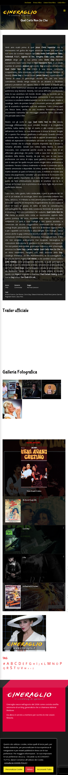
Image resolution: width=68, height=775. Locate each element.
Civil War (26, 529)
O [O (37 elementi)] (57, 663)
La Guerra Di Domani (30, 586)
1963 (6, 287)
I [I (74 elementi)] (36, 663)
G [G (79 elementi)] (30, 663)
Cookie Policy (61, 2)
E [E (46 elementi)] (23, 663)
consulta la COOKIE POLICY (15, 763)
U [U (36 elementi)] (18, 668)
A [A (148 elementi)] (8, 663)
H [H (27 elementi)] (34, 663)
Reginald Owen (10, 297)
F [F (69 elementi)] (26, 663)
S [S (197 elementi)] (11, 668)
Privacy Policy (37, 2)
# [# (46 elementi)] (4, 663)
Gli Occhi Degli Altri (30, 500)
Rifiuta (29, 769)
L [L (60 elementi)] (45, 663)
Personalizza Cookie (13, 769)
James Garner (57, 294)
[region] (28, 756)
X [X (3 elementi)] (28, 668)
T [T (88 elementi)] (15, 668)
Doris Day (27, 294)
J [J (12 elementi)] (39, 664)
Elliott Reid (48, 294)
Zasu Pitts (19, 297)
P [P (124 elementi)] (61, 663)
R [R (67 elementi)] (8, 668)
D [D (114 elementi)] (19, 663)
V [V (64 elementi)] (22, 667)
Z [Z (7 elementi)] (33, 668)
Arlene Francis (10, 294)
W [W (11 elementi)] (25, 668)
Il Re (24, 558)
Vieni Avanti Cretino (34, 491)
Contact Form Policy (50, 2)
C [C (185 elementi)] (15, 663)
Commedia (18, 287)
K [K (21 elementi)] (42, 664)
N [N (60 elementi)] (53, 663)
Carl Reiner (20, 294)
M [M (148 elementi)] (49, 663)
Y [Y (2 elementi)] (30, 668)
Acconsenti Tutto (44, 769)
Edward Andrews (37, 294)
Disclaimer (28, 2)
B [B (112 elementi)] (12, 663)
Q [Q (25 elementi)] (4, 668)
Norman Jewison (33, 287)
